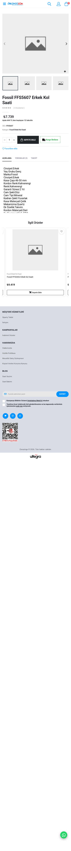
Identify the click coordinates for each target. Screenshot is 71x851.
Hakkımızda (7, 348)
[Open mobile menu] (4, 4)
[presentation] (4, 43)
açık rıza (19, 406)
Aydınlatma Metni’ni (35, 401)
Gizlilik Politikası (8, 353)
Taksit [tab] (34, 158)
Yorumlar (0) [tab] (21, 158)
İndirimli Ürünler (8, 335)
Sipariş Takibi (7, 317)
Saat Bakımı (7, 381)
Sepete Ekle (30, 140)
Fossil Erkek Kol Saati (18, 130)
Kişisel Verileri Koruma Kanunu (14, 363)
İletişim (5, 322)
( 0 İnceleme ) (18, 108)
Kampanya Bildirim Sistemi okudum (28, 401)
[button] (49, 4)
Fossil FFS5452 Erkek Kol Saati (20, 277)
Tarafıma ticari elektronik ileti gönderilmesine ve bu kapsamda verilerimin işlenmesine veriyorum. (34, 405)
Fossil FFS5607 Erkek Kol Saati (25, 100)
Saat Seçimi (7, 376)
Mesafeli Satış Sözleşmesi (13, 358)
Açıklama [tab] (7, 158)
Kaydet (62, 394)
